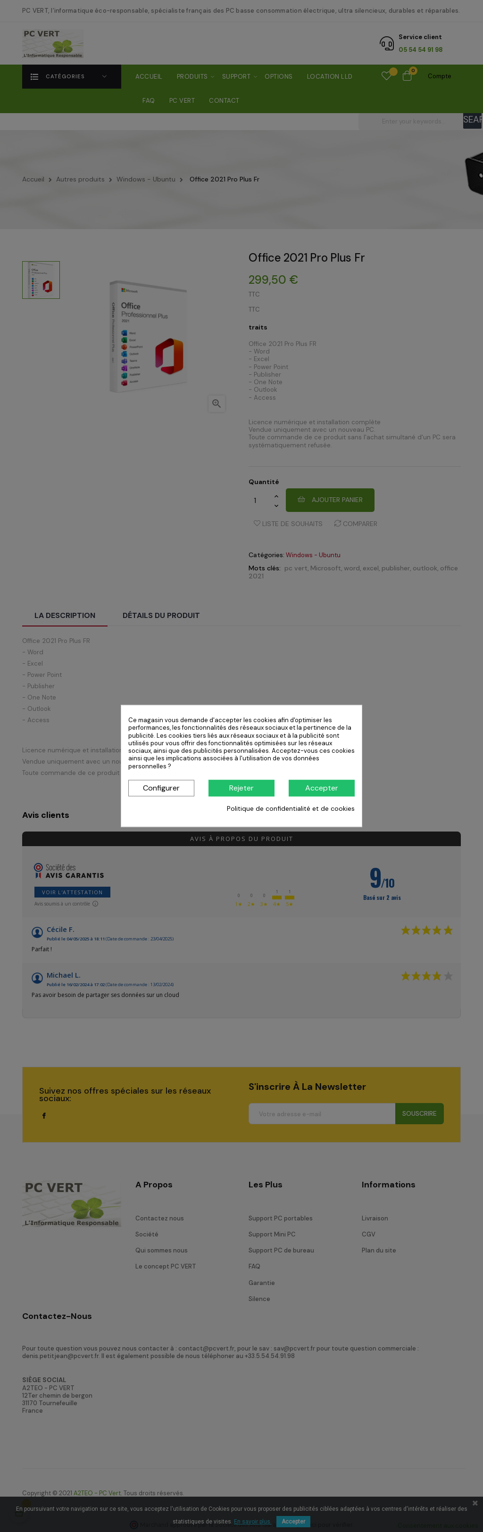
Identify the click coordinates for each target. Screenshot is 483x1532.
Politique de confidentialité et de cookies (291, 808)
